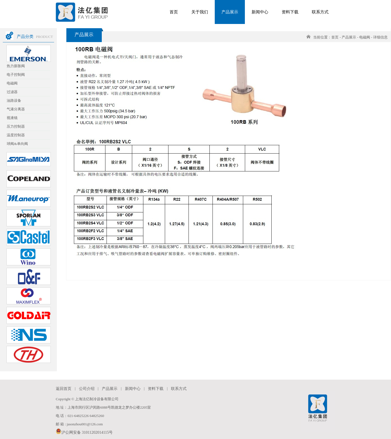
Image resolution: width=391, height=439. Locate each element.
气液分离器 (16, 109)
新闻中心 (260, 12)
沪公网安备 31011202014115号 (84, 431)
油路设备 (14, 100)
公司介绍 (87, 389)
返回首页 (63, 389)
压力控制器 (16, 126)
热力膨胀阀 (16, 66)
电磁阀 (12, 83)
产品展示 (229, 12)
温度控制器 (16, 135)
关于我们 (199, 12)
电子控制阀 (16, 74)
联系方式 (320, 12)
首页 (174, 12)
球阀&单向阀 (17, 144)
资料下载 (290, 12)
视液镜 (12, 118)
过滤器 (12, 92)
